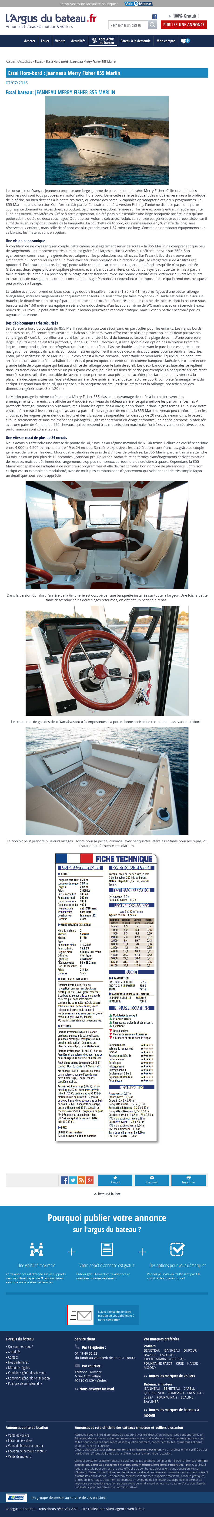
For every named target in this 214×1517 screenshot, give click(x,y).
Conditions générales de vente (27, 1372)
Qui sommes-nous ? (20, 1346)
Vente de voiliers (18, 1435)
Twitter (73, 1180)
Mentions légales (19, 1367)
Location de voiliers (20, 1440)
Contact (13, 1357)
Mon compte (166, 40)
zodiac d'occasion (157, 1438)
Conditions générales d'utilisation (29, 1378)
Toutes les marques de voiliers (172, 1376)
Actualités (78, 40)
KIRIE (180, 1363)
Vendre (60, 40)
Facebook (64, 1180)
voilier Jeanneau (117, 1438)
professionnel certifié (184, 1449)
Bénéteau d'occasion (88, 1438)
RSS (81, 1180)
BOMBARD (175, 1393)
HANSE (192, 1363)
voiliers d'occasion (150, 1434)
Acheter (29, 40)
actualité (82, 1476)
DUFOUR (190, 1350)
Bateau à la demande (135, 40)
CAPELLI (190, 1388)
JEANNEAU (172, 1350)
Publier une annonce (183, 25)
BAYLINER (151, 1401)
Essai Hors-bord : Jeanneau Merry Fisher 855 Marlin (81, 61)
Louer (45, 40)
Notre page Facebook (154, 16)
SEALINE (187, 1397)
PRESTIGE (194, 1393)
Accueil (10, 61)
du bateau (103, 40)
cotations (149, 1460)
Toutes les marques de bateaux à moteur (171, 1412)
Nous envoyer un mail (97, 1389)
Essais (39, 61)
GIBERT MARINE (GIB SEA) (163, 1359)
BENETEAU (152, 1350)
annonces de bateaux (120, 1434)
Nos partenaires (18, 1362)
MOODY (150, 1368)
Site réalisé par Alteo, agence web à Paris (113, 1509)
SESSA (148, 1397)
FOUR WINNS (167, 1397)
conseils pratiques (192, 1476)
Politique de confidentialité (25, 1383)
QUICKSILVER (154, 1393)
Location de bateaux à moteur (27, 1451)
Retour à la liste (109, 1193)
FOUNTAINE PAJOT (158, 1363)
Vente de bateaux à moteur (25, 1445)
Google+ (90, 1180)
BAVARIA (150, 1355)
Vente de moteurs (19, 1456)
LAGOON (167, 1355)
